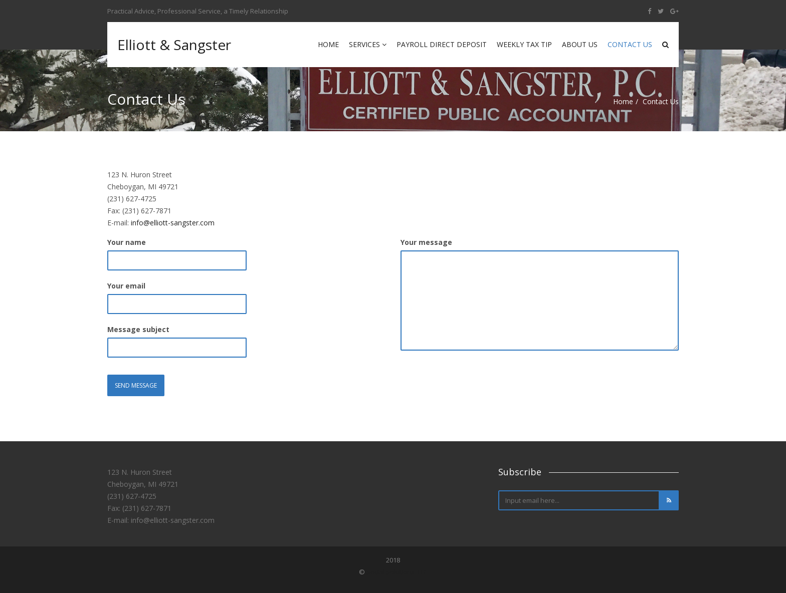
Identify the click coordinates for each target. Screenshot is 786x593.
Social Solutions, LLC (397, 571)
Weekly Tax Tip (524, 44)
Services (367, 44)
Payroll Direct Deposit (442, 44)
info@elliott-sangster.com (173, 222)
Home (328, 44)
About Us (580, 44)
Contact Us (630, 44)
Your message (426, 242)
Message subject (138, 329)
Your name (126, 242)
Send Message (136, 385)
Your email (126, 285)
